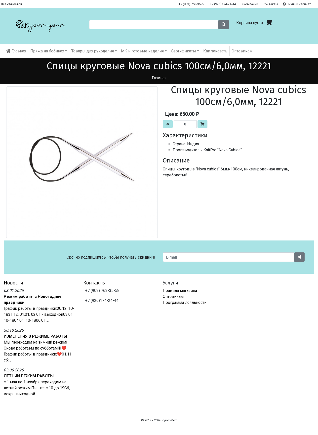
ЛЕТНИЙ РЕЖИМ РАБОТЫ (29, 376)
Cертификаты (183, 51)
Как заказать (215, 51)
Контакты (270, 4)
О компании (249, 4)
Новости (13, 283)
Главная (16, 51)
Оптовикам (242, 51)
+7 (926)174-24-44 (223, 4)
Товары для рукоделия (92, 51)
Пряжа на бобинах (47, 51)
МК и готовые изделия (142, 51)
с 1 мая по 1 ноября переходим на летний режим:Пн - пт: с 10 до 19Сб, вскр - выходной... (37, 388)
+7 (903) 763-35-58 (192, 4)
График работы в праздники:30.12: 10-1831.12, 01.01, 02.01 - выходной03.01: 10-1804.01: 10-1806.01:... (39, 314)
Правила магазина (180, 290)
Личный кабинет (297, 4)
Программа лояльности (184, 302)
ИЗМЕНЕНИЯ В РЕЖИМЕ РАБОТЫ (35, 336)
